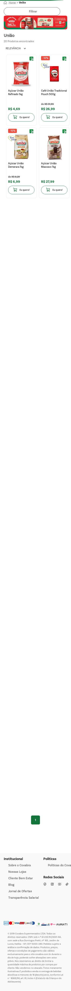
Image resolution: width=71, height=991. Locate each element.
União (22, 2)
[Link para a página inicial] (10, 2)
